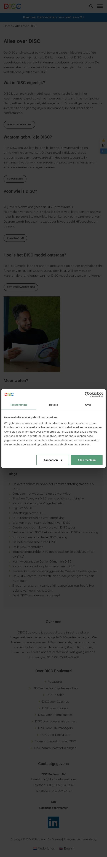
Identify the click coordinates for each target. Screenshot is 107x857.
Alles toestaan (86, 459)
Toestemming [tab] (19, 404)
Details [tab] (53, 404)
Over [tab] (88, 404)
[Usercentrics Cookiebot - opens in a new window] (87, 394)
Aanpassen (53, 459)
